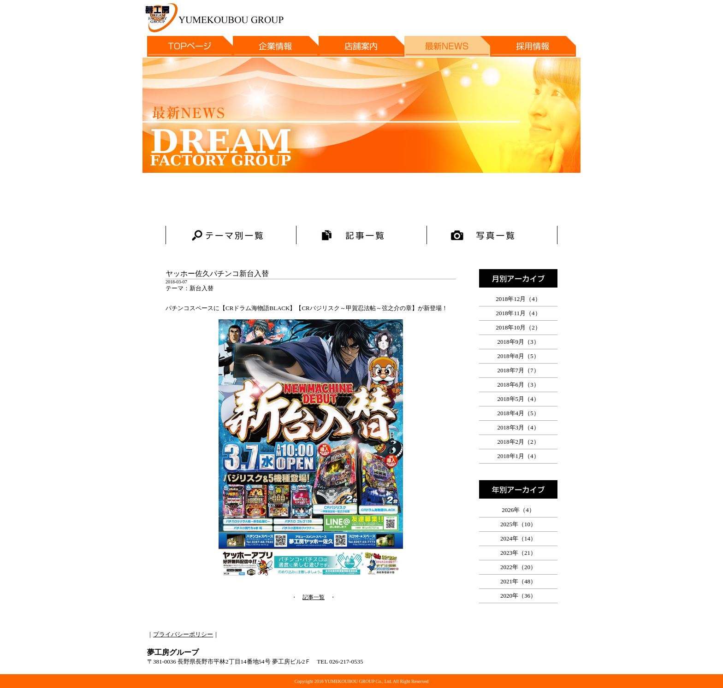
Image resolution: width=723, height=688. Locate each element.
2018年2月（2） (518, 441)
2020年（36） (518, 595)
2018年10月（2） (518, 327)
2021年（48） (518, 581)
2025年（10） (518, 524)
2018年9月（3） (518, 341)
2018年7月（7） (518, 370)
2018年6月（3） (518, 384)
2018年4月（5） (518, 413)
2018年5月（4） (518, 398)
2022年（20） (518, 567)
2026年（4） (518, 509)
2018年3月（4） (518, 427)
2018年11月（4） (518, 313)
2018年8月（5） (518, 356)
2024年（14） (518, 538)
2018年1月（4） (518, 456)
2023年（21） (518, 552)
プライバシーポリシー (183, 634)
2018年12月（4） (518, 298)
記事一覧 (313, 597)
